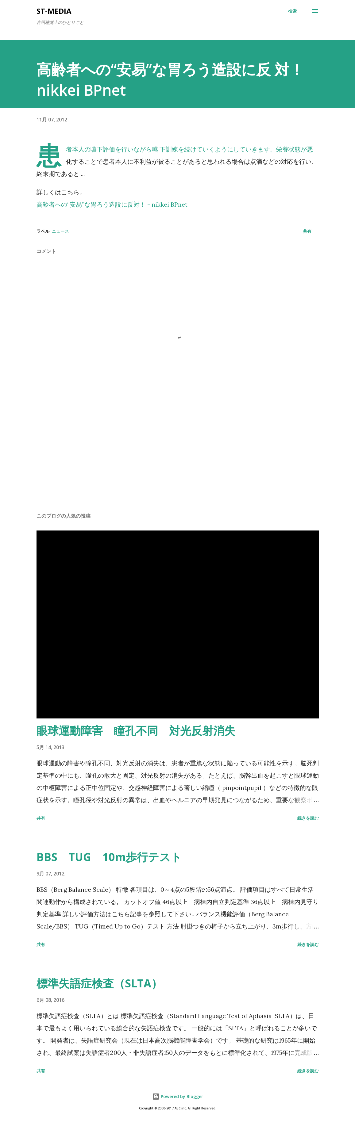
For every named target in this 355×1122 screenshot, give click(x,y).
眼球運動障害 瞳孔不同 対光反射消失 (136, 730)
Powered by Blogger (177, 1096)
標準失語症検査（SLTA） (99, 983)
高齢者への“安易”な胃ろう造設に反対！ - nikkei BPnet (112, 204)
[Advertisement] (178, 460)
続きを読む (308, 818)
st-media (54, 11)
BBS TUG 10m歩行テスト (109, 856)
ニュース (60, 231)
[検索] (292, 11)
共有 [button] (307, 231)
